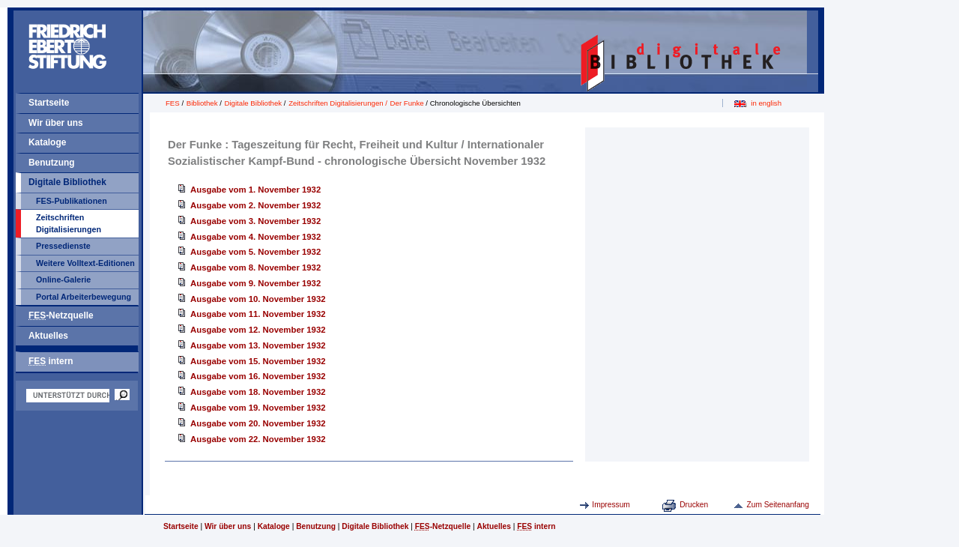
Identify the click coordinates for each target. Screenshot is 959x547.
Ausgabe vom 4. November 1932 (255, 236)
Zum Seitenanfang (777, 505)
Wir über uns (55, 123)
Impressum (611, 505)
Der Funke (407, 103)
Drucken (694, 505)
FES (173, 103)
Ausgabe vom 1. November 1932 (255, 189)
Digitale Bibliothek (67, 182)
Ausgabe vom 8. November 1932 (255, 267)
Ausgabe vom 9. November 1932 (255, 283)
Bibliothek (202, 103)
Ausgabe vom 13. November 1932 (258, 345)
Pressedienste (63, 245)
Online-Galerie (63, 279)
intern (50, 361)
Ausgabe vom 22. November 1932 (258, 439)
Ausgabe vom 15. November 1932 (258, 361)
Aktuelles (48, 335)
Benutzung (51, 162)
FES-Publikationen (71, 200)
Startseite (48, 102)
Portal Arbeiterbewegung (83, 296)
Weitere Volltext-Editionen (85, 263)
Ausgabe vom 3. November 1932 (255, 221)
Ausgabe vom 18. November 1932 (258, 391)
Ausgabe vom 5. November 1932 (255, 251)
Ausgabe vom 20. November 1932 (258, 423)
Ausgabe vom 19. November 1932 (258, 407)
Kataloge (47, 142)
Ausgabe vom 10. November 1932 (258, 298)
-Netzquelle (61, 315)
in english (766, 103)
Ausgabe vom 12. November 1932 (258, 329)
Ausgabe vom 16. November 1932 (258, 376)
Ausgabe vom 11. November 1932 (258, 313)
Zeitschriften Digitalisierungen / (339, 103)
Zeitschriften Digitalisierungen (68, 223)
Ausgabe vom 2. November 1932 (255, 205)
